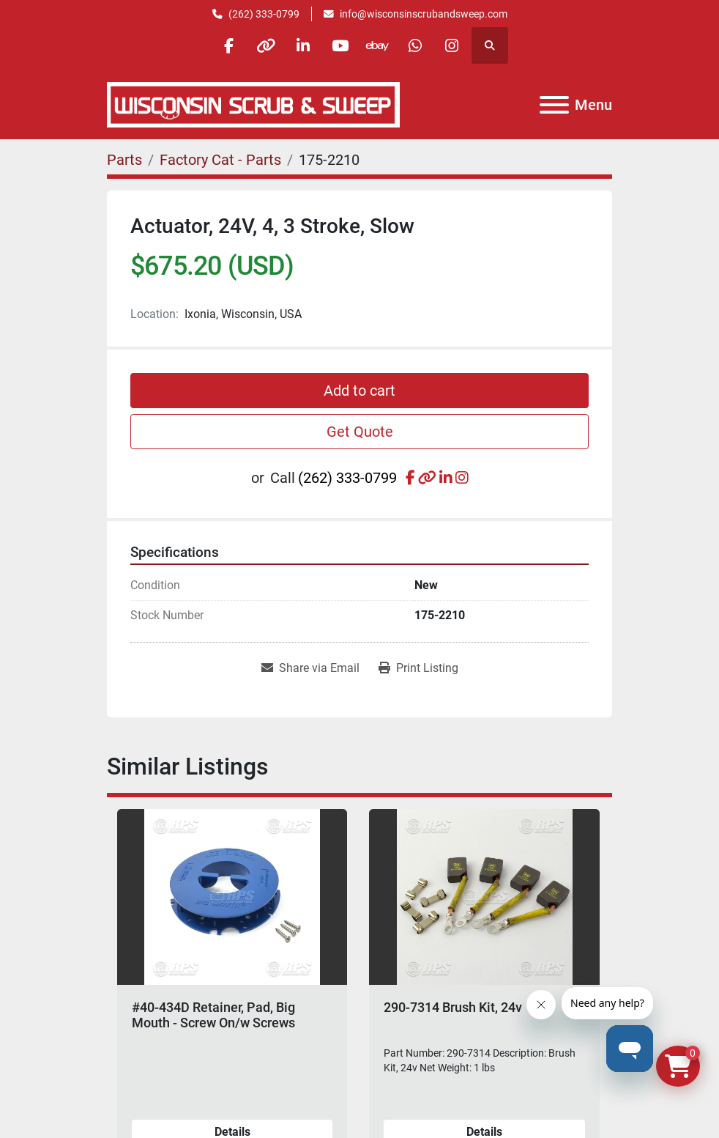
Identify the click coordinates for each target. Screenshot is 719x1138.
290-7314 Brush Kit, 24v (453, 1007)
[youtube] (340, 45)
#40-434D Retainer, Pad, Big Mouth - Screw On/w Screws (213, 1015)
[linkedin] (303, 45)
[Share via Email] (310, 668)
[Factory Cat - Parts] (220, 160)
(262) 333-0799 (263, 14)
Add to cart (359, 390)
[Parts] (124, 160)
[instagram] (452, 45)
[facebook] (228, 45)
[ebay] (378, 45)
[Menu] (554, 105)
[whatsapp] (415, 45)
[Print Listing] (418, 668)
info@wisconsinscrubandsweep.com (423, 14)
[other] (265, 45)
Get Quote (360, 431)
